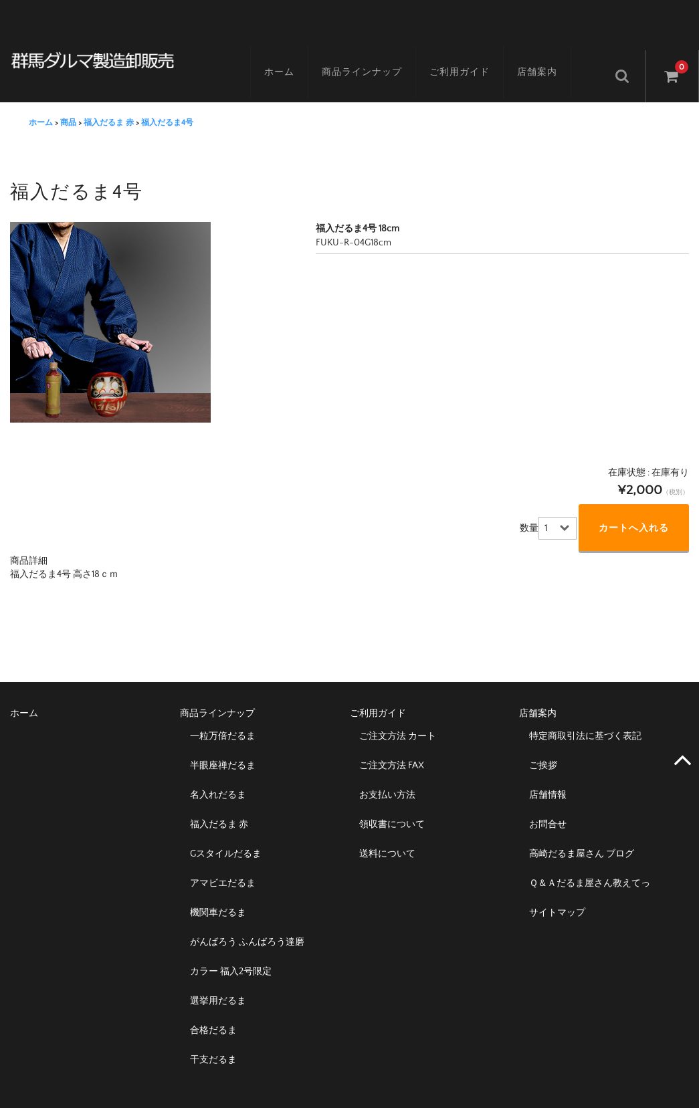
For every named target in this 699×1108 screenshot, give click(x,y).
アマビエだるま (223, 866)
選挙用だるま (218, 984)
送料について (387, 837)
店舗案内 (548, 58)
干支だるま (213, 1043)
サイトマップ (557, 896)
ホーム (290, 58)
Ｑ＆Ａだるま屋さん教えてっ (589, 866)
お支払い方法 (387, 778)
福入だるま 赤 (219, 807)
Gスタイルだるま (226, 837)
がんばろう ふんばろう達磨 (247, 925)
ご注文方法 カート (397, 719)
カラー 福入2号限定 (231, 955)
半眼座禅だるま (223, 749)
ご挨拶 (543, 749)
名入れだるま (218, 778)
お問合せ (548, 807)
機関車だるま (218, 896)
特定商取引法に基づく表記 (585, 719)
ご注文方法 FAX (391, 749)
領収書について (392, 807)
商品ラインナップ (372, 58)
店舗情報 (548, 778)
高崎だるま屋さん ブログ (581, 837)
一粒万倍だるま (223, 719)
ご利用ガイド (470, 58)
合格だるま (213, 1013)
